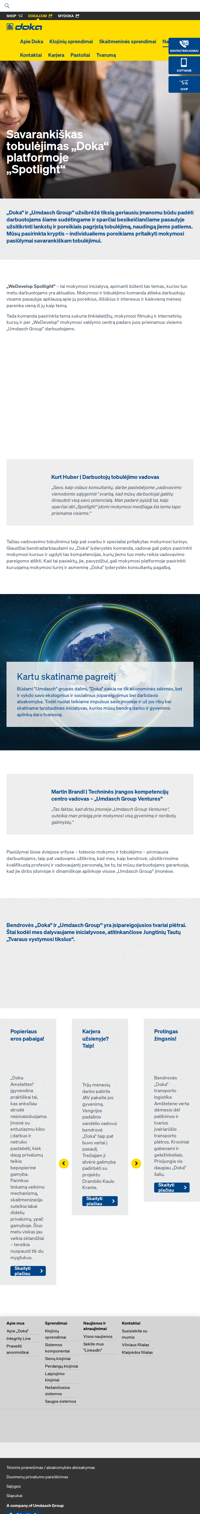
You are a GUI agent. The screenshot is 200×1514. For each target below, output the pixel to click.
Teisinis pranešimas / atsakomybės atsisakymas (51, 1467)
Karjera (56, 55)
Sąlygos (14, 1486)
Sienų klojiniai (58, 1358)
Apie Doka (31, 41)
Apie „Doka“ (18, 1331)
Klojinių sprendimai (71, 41)
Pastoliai (80, 55)
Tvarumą (106, 55)
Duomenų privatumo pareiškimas (37, 1477)
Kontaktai (31, 55)
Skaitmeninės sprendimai (127, 41)
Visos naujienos (98, 1336)
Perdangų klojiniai (61, 1366)
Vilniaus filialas (135, 1345)
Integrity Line (19, 1338)
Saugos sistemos (60, 1401)
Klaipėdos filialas (137, 1352)
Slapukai (14, 1495)
